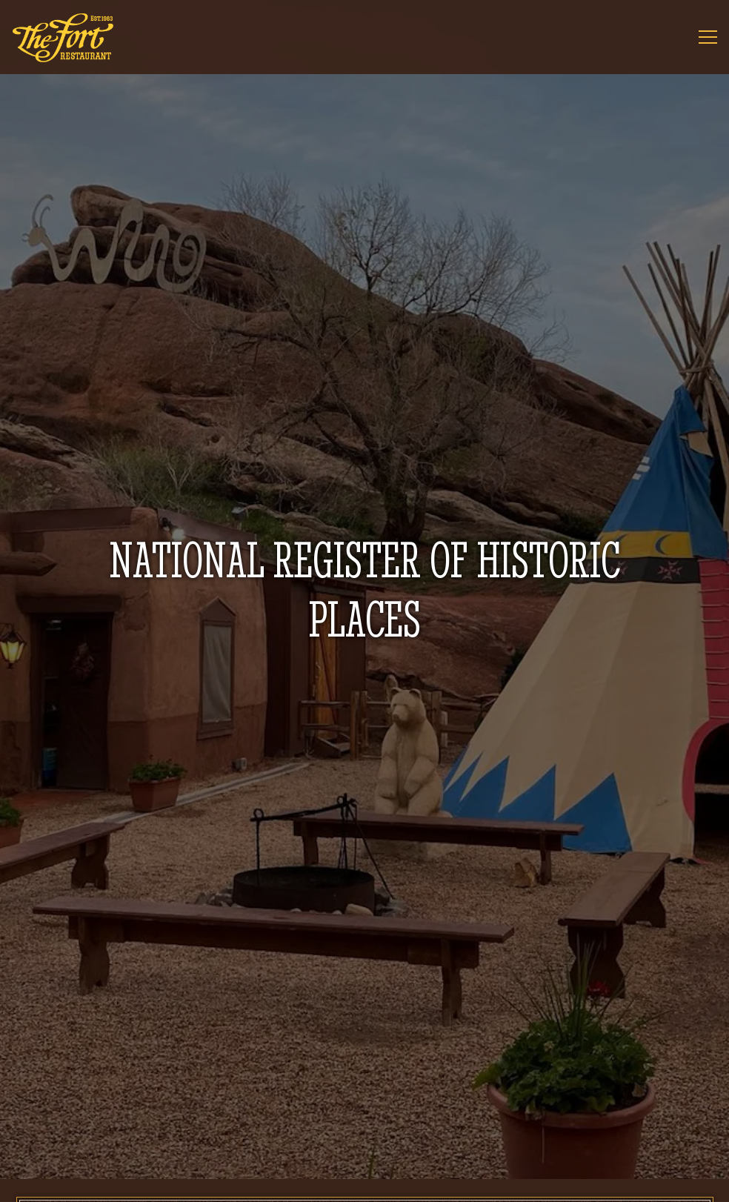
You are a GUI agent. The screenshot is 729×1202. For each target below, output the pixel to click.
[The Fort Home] (63, 37)
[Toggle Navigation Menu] (708, 37)
